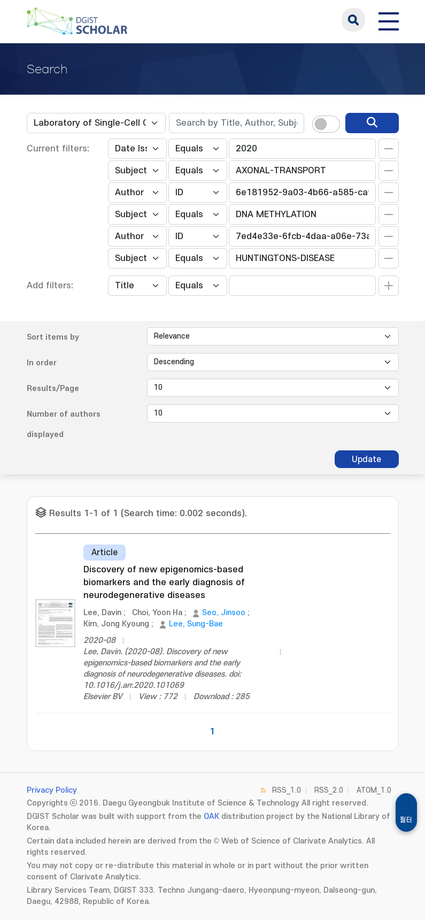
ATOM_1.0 (374, 790)
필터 (406, 820)
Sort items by (53, 337)
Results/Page (53, 388)
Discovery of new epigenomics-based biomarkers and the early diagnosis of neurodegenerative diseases (164, 582)
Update (366, 459)
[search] (372, 123)
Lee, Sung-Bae (196, 623)
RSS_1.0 (286, 790)
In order (42, 362)
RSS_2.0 (328, 790)
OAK (211, 816)
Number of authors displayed (64, 424)
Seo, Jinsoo (223, 612)
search (353, 20)
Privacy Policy (52, 790)
